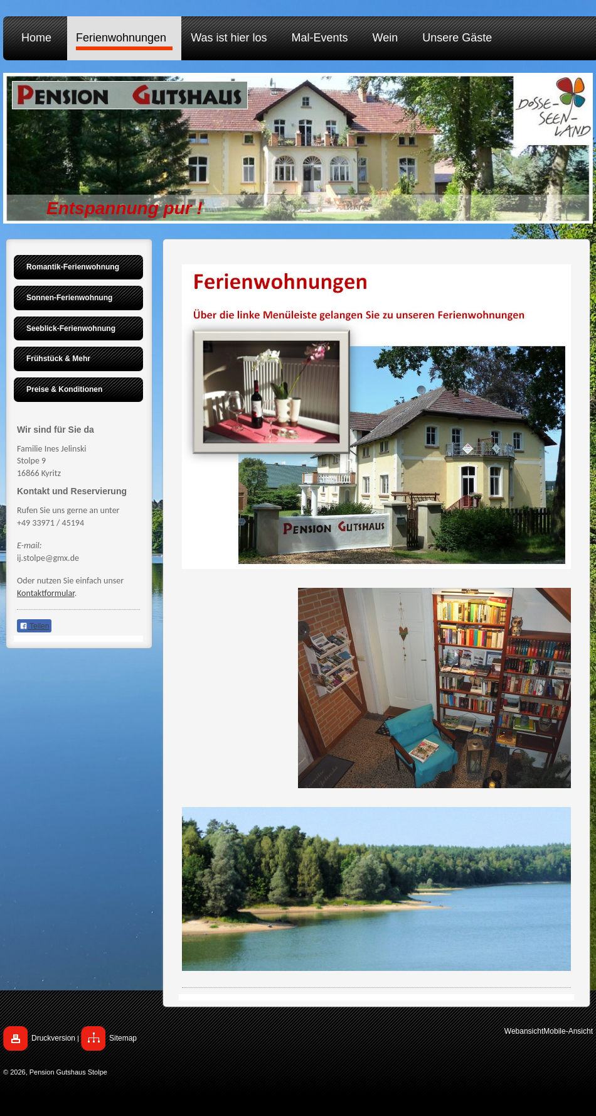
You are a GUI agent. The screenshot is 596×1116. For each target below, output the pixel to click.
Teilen (34, 626)
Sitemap (123, 1038)
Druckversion (53, 1038)
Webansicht (523, 1031)
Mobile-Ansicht (568, 1031)
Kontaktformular (46, 593)
